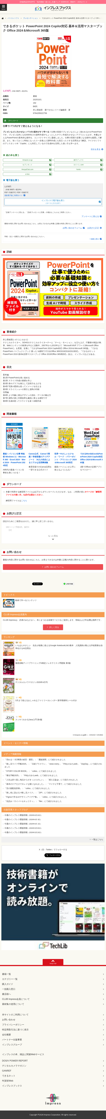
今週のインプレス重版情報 (16, 815)
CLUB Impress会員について (16, 999)
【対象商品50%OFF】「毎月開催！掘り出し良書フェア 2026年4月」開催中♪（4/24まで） (53, 2)
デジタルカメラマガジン (14, 1066)
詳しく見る (54, 627)
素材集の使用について (13, 1004)
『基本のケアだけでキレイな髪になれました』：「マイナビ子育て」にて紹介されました (43, 784)
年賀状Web (7, 1081)
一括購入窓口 (94, 239)
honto (78, 169)
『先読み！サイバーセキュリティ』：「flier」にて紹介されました (33, 801)
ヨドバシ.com (78, 165)
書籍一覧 (6, 974)
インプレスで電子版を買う (53, 201)
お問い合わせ (8, 1019)
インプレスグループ (12, 1044)
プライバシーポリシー (13, 1024)
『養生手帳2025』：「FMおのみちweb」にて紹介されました (31, 775)
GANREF (6, 1071)
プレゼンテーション (30, 18)
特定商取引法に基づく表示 (15, 1029)
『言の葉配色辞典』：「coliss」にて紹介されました (27, 788)
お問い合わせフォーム (72, 228)
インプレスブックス (12, 1086)
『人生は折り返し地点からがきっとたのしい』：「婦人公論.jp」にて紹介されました (41, 780)
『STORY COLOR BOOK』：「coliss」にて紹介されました (30, 771)
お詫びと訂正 (93, 228)
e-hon (27, 174)
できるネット (8, 1076)
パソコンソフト (13, 18)
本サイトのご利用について (15, 1014)
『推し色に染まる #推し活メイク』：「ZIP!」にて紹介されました (33, 793)
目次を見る (95, 149)
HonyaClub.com (27, 169)
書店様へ (6, 994)
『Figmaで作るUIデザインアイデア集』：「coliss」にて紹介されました (35, 797)
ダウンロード (13, 121)
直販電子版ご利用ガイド (13, 195)
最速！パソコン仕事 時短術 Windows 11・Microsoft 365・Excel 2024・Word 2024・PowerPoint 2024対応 (14, 460)
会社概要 (6, 1034)
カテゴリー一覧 (10, 979)
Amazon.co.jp (27, 160)
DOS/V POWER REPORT (15, 1061)
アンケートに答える (90, 216)
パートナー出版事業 (12, 1039)
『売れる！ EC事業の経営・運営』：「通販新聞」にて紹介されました (35, 759)
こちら (24, 500)
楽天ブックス (79, 160)
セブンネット (27, 165)
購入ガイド (7, 984)
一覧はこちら (97, 839)
